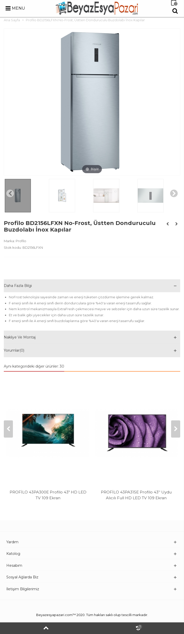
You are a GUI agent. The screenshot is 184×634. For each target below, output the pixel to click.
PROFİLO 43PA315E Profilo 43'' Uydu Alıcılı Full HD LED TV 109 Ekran (136, 495)
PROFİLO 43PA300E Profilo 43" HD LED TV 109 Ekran (48, 495)
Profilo (21, 241)
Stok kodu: (13, 247)
